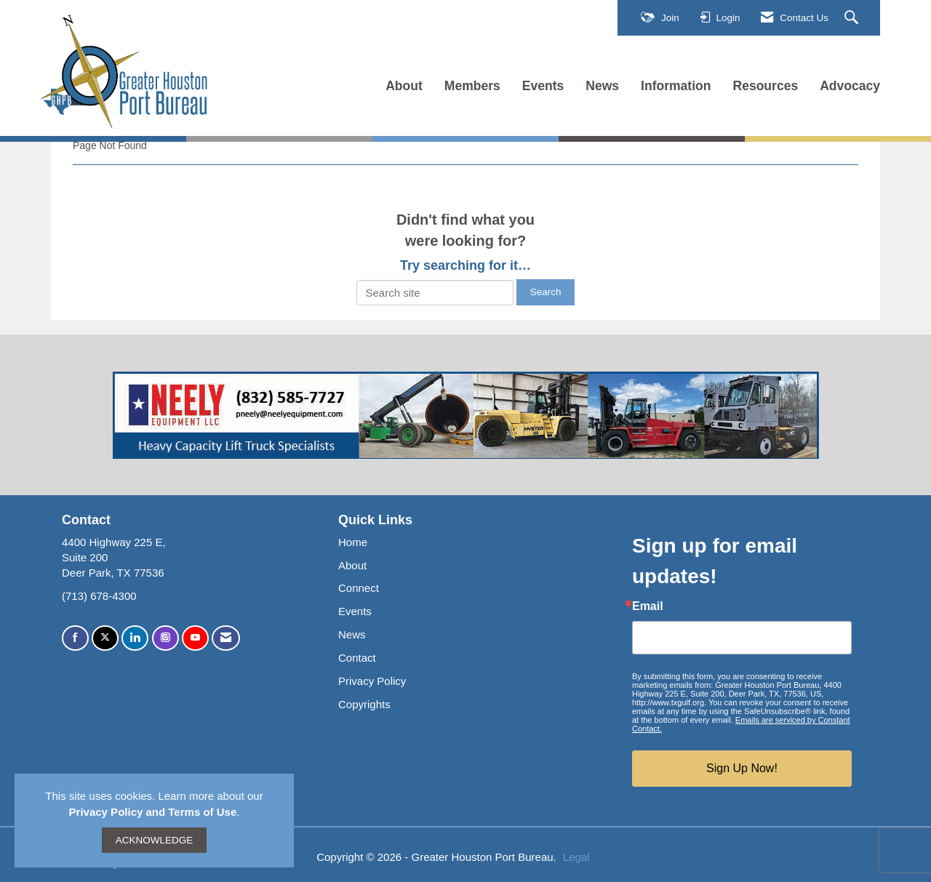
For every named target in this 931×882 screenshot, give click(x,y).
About (404, 86)
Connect (358, 588)
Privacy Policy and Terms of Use (153, 812)
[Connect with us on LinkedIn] (134, 638)
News (602, 86)
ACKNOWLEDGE (154, 840)
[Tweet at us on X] (105, 638)
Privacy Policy (372, 681)
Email (647, 606)
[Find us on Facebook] (75, 638)
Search (546, 291)
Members (472, 86)
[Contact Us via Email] (226, 638)
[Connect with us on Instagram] (165, 638)
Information (676, 86)
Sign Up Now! (742, 768)
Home (352, 542)
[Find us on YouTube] (195, 638)
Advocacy (850, 86)
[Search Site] (853, 18)
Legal (576, 857)
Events (543, 86)
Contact (357, 658)
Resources (766, 86)
